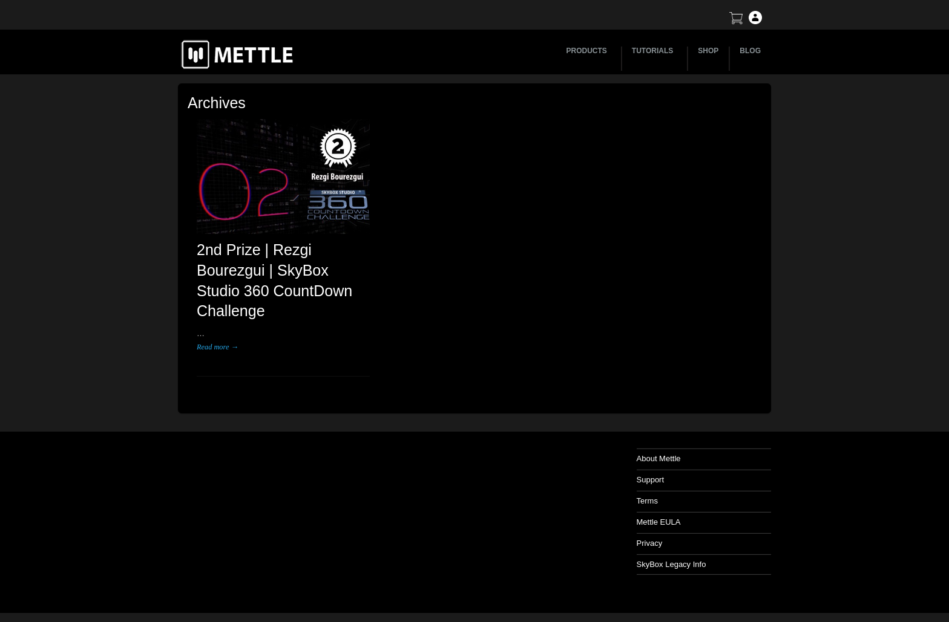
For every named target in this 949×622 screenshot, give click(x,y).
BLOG (750, 51)
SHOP (708, 51)
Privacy (650, 543)
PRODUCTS (588, 51)
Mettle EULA (659, 521)
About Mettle (659, 458)
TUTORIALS (654, 51)
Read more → (217, 347)
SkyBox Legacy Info (671, 564)
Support (651, 479)
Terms (647, 500)
